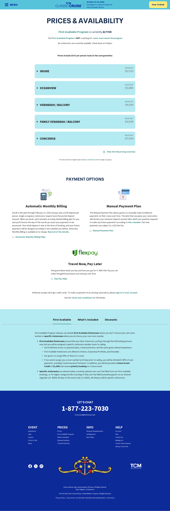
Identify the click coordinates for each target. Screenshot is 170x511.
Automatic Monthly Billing (46, 206)
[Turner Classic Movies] (136, 466)
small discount (92, 160)
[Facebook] (31, 466)
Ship (29, 434)
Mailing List (119, 440)
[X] (37, 466)
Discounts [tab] (111, 320)
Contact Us (119, 437)
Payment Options (63, 440)
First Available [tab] (62, 320)
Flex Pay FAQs (59, 278)
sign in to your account (126, 292)
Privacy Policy (60, 498)
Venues (30, 437)
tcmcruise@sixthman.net (85, 415)
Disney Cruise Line (121, 446)
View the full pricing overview (119, 151)
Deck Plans (90, 437)
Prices (59, 431)
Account (118, 431)
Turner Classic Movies (123, 443)
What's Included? (63, 437)
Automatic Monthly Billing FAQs (28, 237)
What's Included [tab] (88, 320)
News (30, 443)
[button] (85, 71)
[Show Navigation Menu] (11, 4)
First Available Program (73, 32)
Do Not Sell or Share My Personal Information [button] (90, 498)
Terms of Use (71, 498)
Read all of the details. (58, 231)
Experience (32, 431)
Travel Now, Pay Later (85, 264)
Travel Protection (63, 443)
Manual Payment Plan (124, 206)
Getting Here (91, 434)
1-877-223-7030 (85, 409)
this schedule (134, 222)
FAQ (116, 434)
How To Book (158, 4)
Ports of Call (32, 440)
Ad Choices (110, 498)
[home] (85, 5)
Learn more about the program (107, 38)
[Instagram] (41, 466)
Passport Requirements (94, 431)
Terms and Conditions (81, 297)
